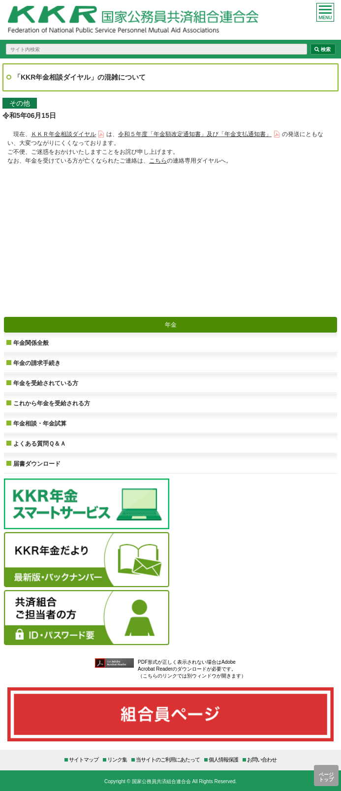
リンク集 (117, 759)
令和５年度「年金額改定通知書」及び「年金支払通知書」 (195, 134)
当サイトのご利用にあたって (168, 759)
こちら (158, 160)
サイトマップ (83, 759)
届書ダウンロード (37, 463)
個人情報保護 (223, 759)
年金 (171, 324)
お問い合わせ (262, 759)
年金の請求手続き (37, 363)
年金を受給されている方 (45, 383)
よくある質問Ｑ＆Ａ (39, 443)
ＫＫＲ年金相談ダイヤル (63, 134)
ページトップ (326, 777)
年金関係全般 (31, 342)
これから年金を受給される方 (51, 403)
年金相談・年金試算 (39, 423)
